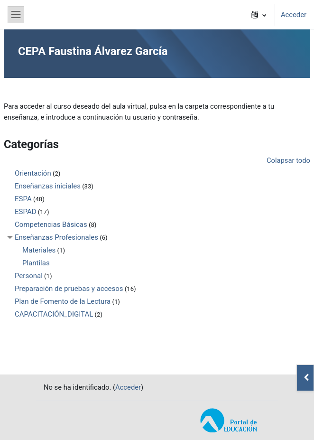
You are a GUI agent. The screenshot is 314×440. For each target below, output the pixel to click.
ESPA (23, 199)
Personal (29, 275)
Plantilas (36, 263)
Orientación (33, 173)
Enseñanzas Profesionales (56, 237)
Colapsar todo (288, 160)
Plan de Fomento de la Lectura (63, 301)
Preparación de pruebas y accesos (69, 288)
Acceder (293, 14)
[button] (259, 14)
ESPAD (26, 211)
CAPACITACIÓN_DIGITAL (54, 314)
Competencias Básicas (51, 224)
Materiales (38, 250)
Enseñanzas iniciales (48, 186)
